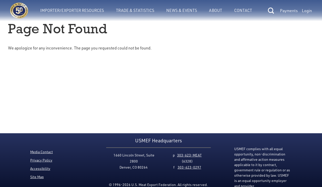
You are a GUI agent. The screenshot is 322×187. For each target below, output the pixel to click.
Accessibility (40, 168)
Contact (243, 10)
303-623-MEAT (189, 155)
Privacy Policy (41, 160)
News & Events (181, 10)
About (215, 10)
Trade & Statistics (135, 10)
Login (307, 10)
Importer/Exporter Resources (72, 10)
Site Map (37, 177)
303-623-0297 (189, 167)
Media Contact (41, 152)
